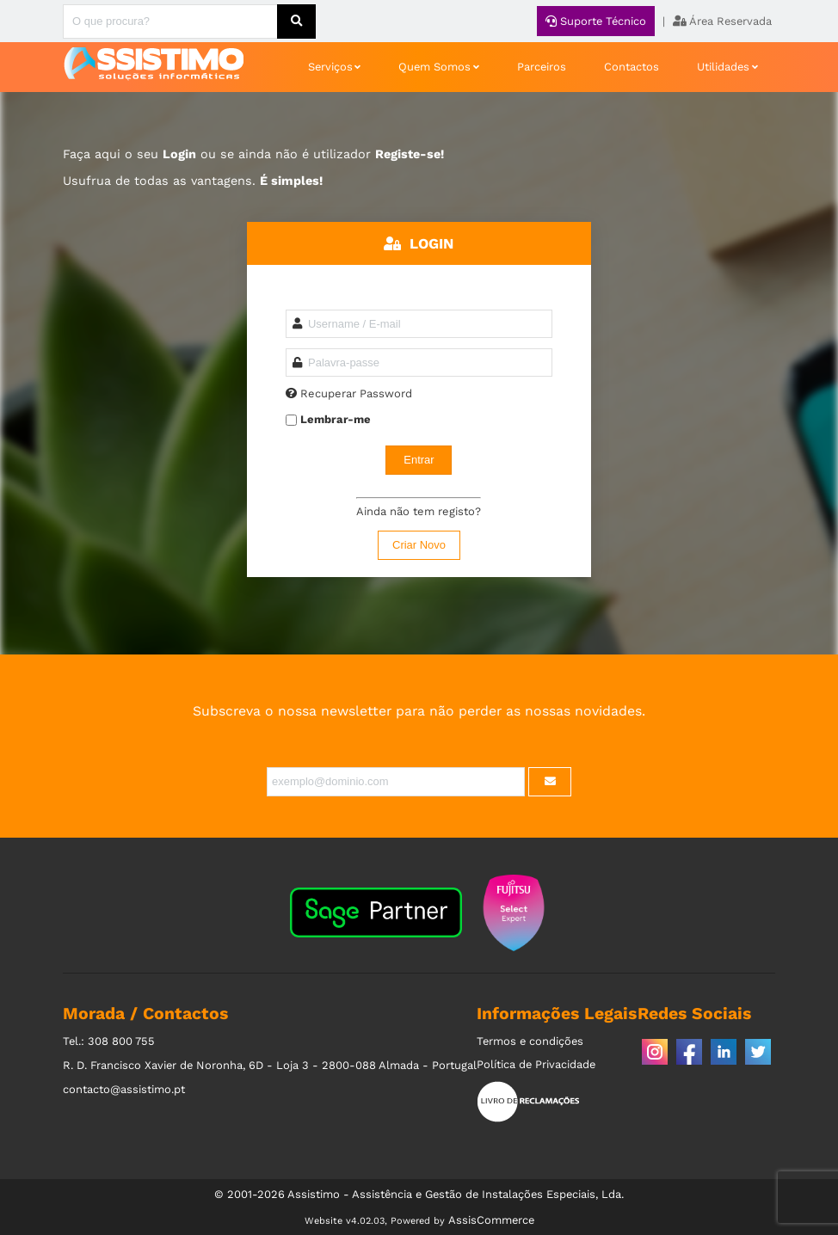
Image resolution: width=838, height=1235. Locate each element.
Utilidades (723, 66)
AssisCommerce (491, 1219)
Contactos (631, 66)
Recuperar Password (356, 393)
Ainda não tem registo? (418, 511)
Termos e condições (530, 1041)
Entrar (419, 459)
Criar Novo (419, 544)
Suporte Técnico (595, 21)
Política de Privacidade (536, 1064)
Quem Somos (434, 66)
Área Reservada (722, 21)
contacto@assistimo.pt (124, 1089)
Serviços (330, 66)
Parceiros (541, 66)
